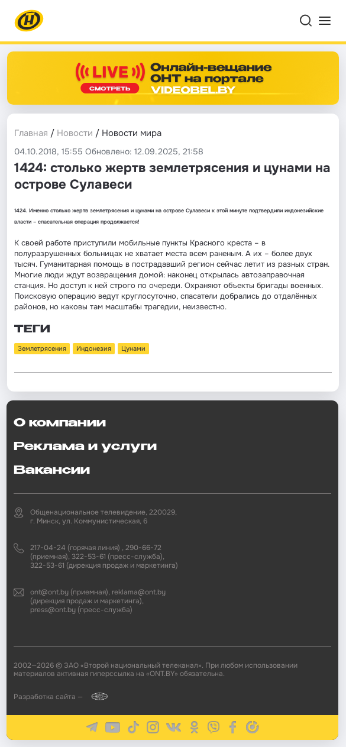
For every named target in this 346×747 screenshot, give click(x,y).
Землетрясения (42, 348)
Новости (75, 133)
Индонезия (93, 348)
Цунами (133, 348)
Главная (31, 133)
